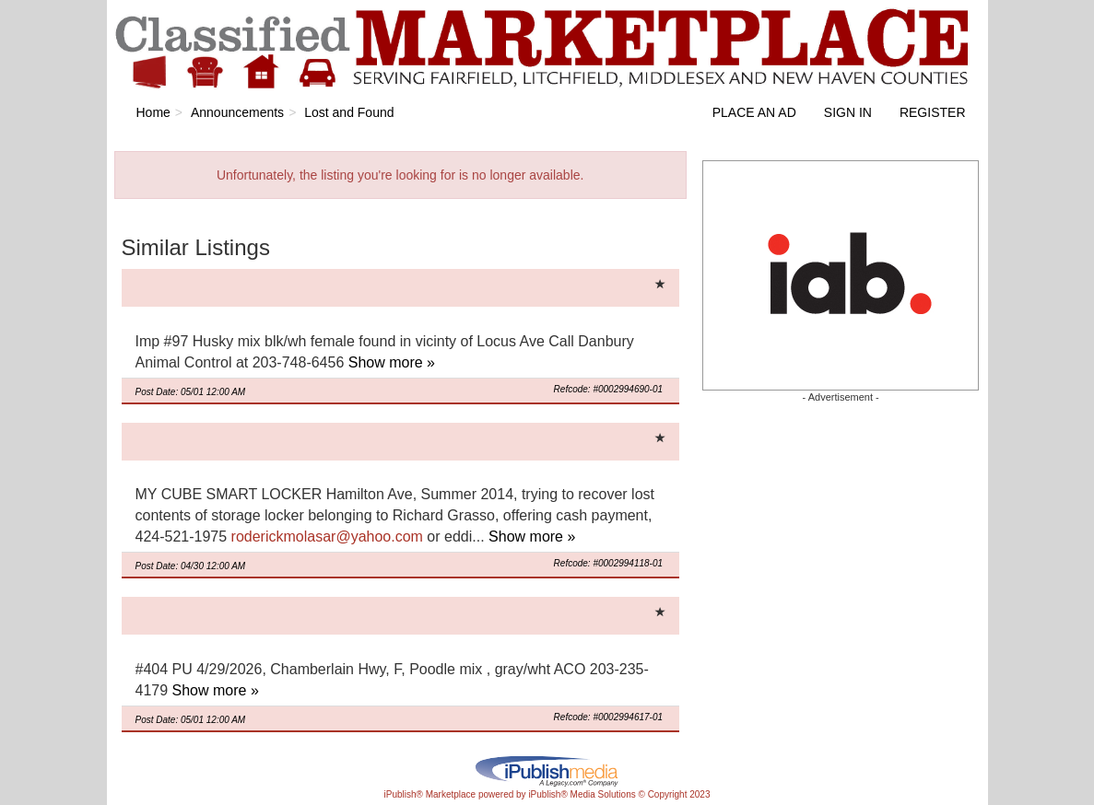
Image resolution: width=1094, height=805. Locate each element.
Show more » (391, 362)
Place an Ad (754, 112)
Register (933, 112)
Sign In (848, 112)
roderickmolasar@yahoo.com (327, 536)
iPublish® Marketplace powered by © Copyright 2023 (547, 770)
